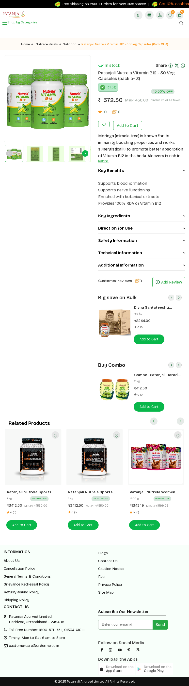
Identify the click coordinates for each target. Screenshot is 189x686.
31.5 (110, 87)
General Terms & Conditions (27, 576)
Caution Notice (111, 569)
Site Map (106, 592)
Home (27, 44)
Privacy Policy (110, 584)
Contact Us (108, 561)
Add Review (169, 282)
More (103, 161)
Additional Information (141, 265)
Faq (101, 576)
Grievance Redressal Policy (26, 584)
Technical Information (141, 252)
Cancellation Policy (19, 568)
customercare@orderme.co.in (34, 645)
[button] (116, 669)
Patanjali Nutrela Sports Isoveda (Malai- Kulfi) (90, 492)
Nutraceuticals (48, 44)
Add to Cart (127, 125)
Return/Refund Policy (21, 592)
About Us (12, 560)
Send (160, 624)
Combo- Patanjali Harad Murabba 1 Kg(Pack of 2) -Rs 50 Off (157, 375)
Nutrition (71, 44)
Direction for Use (141, 228)
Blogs (103, 553)
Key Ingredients (141, 215)
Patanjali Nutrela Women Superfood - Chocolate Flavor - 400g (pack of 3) (152, 492)
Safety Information (141, 240)
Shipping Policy (16, 600)
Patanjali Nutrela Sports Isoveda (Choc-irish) (29, 492)
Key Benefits (141, 170)
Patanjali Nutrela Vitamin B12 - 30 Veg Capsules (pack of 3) (124, 44)
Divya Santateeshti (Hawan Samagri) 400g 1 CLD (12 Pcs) (156, 307)
